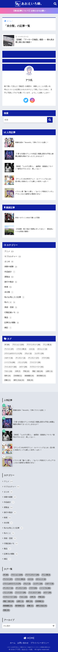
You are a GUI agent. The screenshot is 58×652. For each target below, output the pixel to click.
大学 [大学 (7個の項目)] (17, 371)
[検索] (50, 120)
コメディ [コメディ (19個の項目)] (39, 353)
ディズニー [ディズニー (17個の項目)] (33, 358)
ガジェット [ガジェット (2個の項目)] (42, 349)
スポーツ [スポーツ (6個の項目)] (9, 358)
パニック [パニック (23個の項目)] (22, 362)
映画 (8, 287)
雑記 (8, 327)
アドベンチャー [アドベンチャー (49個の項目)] (33, 344)
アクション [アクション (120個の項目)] (18, 344)
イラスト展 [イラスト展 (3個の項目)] (21, 349)
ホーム (12, 643)
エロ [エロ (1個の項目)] (31, 349)
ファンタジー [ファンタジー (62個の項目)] (10, 367)
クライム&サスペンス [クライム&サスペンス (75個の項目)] (13, 353)
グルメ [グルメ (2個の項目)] (28, 353)
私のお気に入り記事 (14, 297)
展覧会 (9, 276)
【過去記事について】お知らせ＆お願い (29, 11)
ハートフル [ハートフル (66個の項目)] (10, 362)
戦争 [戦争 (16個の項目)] (8, 376)
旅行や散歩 (10, 281)
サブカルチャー (12, 256)
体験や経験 (10, 266)
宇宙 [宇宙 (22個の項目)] (26, 371)
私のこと (10, 302)
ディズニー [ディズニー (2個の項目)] (20, 358)
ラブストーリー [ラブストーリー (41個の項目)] (36, 367)
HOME (29, 638)
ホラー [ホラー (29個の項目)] (23, 367)
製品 (8, 317)
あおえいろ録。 (29, 4)
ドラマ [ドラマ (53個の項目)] (45, 358)
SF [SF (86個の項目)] (7, 344)
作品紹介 (10, 271)
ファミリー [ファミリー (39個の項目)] (35, 362)
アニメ (9, 251)
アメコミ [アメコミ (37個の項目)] (9, 349)
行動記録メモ (11, 312)
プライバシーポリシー (40, 643)
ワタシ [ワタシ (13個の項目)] (8, 371)
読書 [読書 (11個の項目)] (8, 380)
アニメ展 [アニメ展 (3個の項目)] (47, 344)
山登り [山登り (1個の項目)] (49, 371)
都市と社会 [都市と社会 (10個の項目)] (19, 380)
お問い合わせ (22, 643)
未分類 (9, 292)
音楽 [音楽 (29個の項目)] (30, 380)
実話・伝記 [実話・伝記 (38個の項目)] (37, 371)
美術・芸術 (10, 307)
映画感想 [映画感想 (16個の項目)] (29, 376)
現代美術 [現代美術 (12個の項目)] (41, 376)
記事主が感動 (11, 322)
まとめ (9, 261)
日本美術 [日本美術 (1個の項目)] (18, 376)
